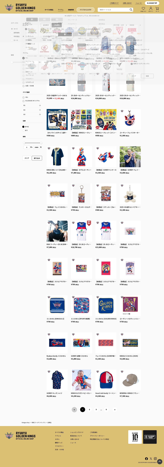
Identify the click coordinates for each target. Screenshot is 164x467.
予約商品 (28, 44)
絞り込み (37, 158)
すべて (27, 36)
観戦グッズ (29, 72)
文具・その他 (30, 86)
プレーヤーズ (30, 75)
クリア (27, 158)
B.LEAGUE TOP (152, 3)
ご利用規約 (93, 432)
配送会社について (76, 436)
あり (26, 130)
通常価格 (28, 40)
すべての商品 (59, 432)
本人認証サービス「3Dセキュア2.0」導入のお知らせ (82, 16)
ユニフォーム (30, 61)
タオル (28, 68)
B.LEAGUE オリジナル (33, 101)
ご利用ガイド (114, 3)
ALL (27, 58)
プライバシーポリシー (97, 436)
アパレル (28, 65)
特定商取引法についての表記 (99, 439)
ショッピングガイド (76, 432)
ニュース (139, 3)
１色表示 (57, 25)
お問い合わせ (127, 3)
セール (28, 47)
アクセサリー (30, 79)
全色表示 (46, 25)
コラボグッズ (30, 82)
